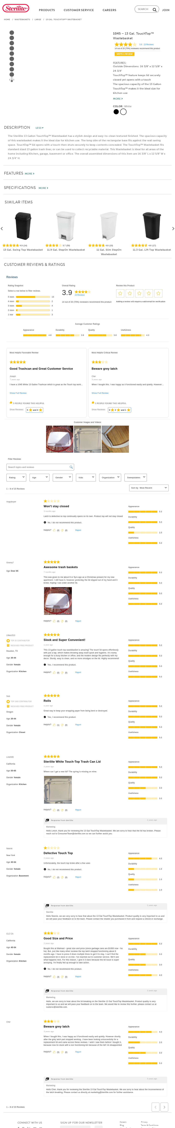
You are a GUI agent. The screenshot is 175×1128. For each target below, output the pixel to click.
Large (38, 21)
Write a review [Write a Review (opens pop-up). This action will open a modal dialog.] (124, 55)
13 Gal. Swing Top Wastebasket (23, 251)
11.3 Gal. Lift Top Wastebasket (152, 251)
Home (7, 21)
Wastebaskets (22, 21)
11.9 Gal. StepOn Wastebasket (66, 251)
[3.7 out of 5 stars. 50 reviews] (66, 246)
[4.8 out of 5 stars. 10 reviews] (109, 246)
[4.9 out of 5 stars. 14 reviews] (23, 246)
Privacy (144, 1123)
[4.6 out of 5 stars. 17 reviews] (152, 246)
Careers (123, 1123)
